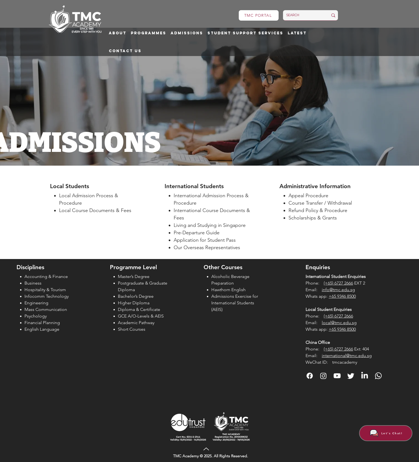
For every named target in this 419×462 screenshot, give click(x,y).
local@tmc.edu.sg (339, 322)
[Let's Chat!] (385, 433)
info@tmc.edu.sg (338, 289)
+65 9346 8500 (342, 296)
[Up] (206, 449)
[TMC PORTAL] (259, 15)
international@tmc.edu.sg (347, 355)
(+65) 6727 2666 (338, 283)
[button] (118, 33)
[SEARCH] (303, 15)
